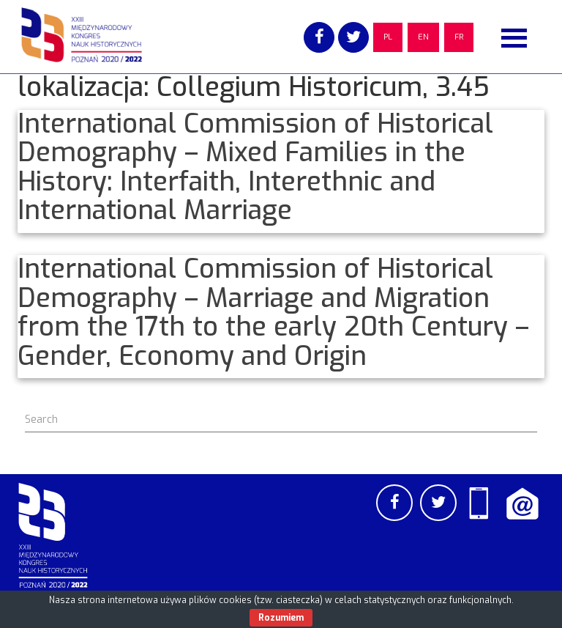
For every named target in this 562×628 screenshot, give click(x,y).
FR (458, 37)
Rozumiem (281, 618)
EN (423, 37)
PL (387, 37)
